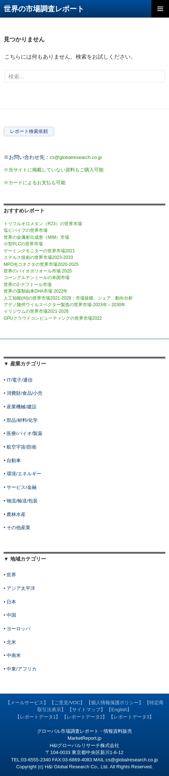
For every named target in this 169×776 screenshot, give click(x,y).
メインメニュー (160, 9)
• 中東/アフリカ (20, 669)
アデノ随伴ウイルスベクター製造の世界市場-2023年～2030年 (64, 304)
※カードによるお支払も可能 (34, 182)
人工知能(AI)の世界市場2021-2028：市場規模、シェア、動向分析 (68, 298)
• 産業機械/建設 (20, 406)
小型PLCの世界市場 (23, 243)
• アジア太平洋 (19, 588)
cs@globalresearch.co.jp (76, 157)
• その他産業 (17, 527)
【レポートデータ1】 (37, 717)
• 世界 (10, 575)
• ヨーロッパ (17, 628)
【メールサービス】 (26, 702)
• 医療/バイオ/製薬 (23, 433)
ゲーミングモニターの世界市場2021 (39, 250)
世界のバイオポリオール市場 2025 (38, 271)
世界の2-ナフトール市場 (28, 284)
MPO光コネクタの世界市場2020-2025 (41, 264)
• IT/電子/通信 (18, 380)
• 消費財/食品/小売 (23, 393)
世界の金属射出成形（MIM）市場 (36, 237)
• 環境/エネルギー (22, 473)
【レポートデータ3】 (131, 717)
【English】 (119, 709)
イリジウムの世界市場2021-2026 (36, 311)
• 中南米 (12, 655)
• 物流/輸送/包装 (21, 501)
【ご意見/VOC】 (67, 702)
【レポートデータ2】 (84, 717)
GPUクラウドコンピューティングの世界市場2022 (53, 318)
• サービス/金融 (20, 487)
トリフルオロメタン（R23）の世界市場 (43, 223)
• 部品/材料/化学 (21, 420)
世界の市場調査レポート (44, 9)
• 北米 (10, 642)
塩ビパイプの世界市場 (26, 230)
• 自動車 (12, 460)
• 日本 (10, 602)
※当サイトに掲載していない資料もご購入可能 (54, 169)
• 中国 (10, 615)
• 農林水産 (15, 514)
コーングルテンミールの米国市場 (37, 277)
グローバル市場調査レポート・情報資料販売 (84, 731)
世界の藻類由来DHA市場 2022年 (36, 291)
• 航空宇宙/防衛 (20, 447)
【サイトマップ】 (86, 709)
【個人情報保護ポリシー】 (114, 702)
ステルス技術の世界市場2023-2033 (38, 257)
